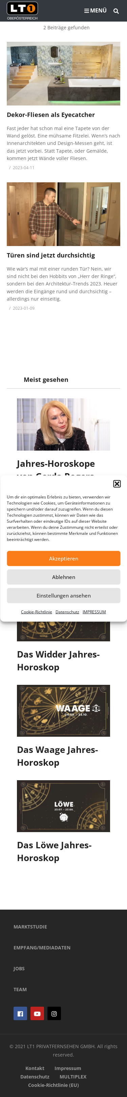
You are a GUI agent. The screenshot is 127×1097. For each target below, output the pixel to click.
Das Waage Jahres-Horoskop (57, 755)
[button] (116, 483)
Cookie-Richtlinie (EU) (53, 1085)
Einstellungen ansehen (64, 595)
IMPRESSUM (94, 611)
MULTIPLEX (73, 1076)
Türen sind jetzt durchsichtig (51, 255)
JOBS (19, 968)
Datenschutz (67, 611)
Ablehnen (63, 577)
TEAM (20, 989)
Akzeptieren (63, 558)
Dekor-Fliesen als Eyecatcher (51, 115)
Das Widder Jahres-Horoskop (58, 660)
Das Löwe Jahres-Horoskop (54, 851)
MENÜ (95, 10)
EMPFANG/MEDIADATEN (42, 947)
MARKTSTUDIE (30, 926)
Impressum (68, 1068)
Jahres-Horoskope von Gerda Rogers (56, 469)
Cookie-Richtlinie (36, 611)
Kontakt (34, 1068)
